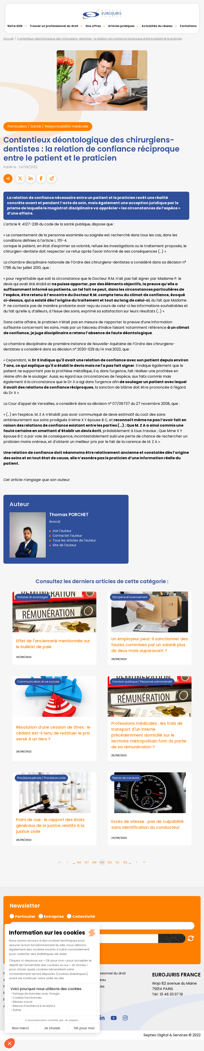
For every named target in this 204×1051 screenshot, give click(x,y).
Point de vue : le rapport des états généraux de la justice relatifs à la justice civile (50, 826)
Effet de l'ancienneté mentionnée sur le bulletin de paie (53, 644)
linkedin (102, 1018)
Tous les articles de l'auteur (74, 540)
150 (109, 863)
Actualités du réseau (157, 26)
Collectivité (83, 916)
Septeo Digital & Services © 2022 (172, 1035)
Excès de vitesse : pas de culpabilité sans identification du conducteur (147, 825)
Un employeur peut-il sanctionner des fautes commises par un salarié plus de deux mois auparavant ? (148, 645)
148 (94, 863)
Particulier (25, 916)
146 (79, 863)
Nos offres (93, 26)
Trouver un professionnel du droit (54, 26)
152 (125, 863)
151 (117, 863)
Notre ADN (14, 26)
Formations (188, 26)
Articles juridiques (121, 26)
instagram (125, 1018)
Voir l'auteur (62, 531)
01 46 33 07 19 (172, 995)
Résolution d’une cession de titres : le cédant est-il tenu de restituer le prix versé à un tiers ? (53, 733)
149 (102, 863)
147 (87, 863)
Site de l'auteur (64, 545)
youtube (113, 1018)
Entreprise (54, 916)
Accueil (8, 39)
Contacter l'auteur (67, 535)
